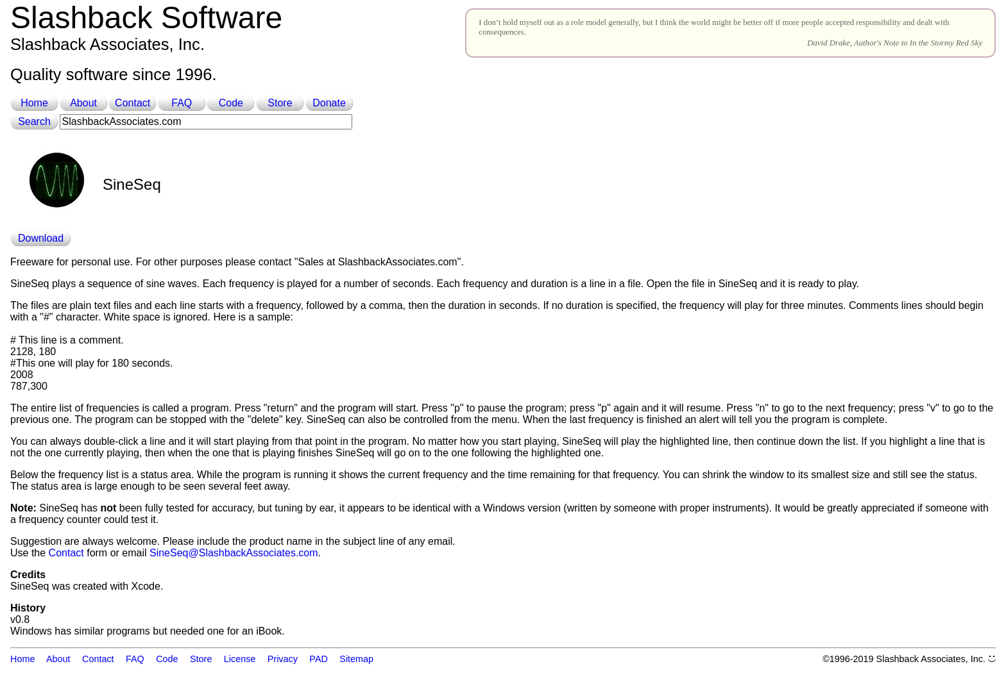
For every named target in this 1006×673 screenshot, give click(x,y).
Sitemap (356, 659)
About (83, 102)
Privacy (283, 659)
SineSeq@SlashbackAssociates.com (233, 552)
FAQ (181, 102)
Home (34, 102)
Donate (329, 102)
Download (41, 238)
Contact (132, 102)
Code (231, 102)
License (240, 659)
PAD (318, 659)
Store (280, 102)
